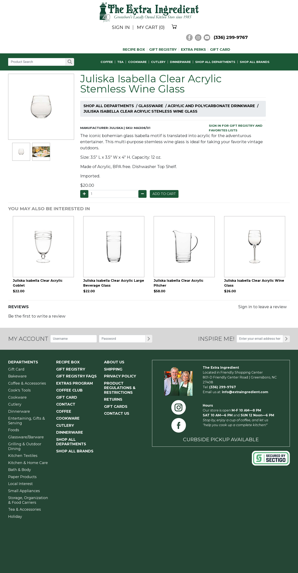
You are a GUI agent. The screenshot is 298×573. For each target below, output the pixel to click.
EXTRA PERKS (193, 49)
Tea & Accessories (24, 509)
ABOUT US (114, 362)
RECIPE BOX (134, 49)
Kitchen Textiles (22, 455)
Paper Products (22, 477)
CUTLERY (158, 61)
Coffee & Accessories (27, 383)
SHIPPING (113, 369)
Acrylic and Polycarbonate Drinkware (211, 106)
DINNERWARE (180, 61)
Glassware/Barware (26, 437)
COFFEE (107, 61)
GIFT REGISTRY (163, 49)
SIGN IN (121, 27)
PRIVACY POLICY (120, 376)
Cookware (17, 397)
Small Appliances (24, 491)
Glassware (150, 106)
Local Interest (20, 484)
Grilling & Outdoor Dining (24, 446)
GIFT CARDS (115, 406)
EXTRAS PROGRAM (74, 383)
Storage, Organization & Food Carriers (28, 500)
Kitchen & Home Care (28, 463)
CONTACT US (116, 413)
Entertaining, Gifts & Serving (26, 420)
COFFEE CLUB (69, 390)
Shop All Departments (108, 106)
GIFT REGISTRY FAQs (76, 376)
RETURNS (113, 399)
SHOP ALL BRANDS (255, 61)
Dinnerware (19, 411)
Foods (13, 430)
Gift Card (16, 369)
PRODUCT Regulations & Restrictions (119, 388)
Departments (23, 362)
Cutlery (14, 404)
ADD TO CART (164, 194)
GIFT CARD (220, 49)
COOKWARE (137, 61)
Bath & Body (19, 469)
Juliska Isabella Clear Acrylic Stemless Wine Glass (140, 111)
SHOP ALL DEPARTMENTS (215, 61)
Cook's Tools (19, 390)
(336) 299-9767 (231, 37)
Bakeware (17, 376)
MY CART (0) (151, 27)
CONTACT (65, 404)
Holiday (15, 516)
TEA (120, 61)
